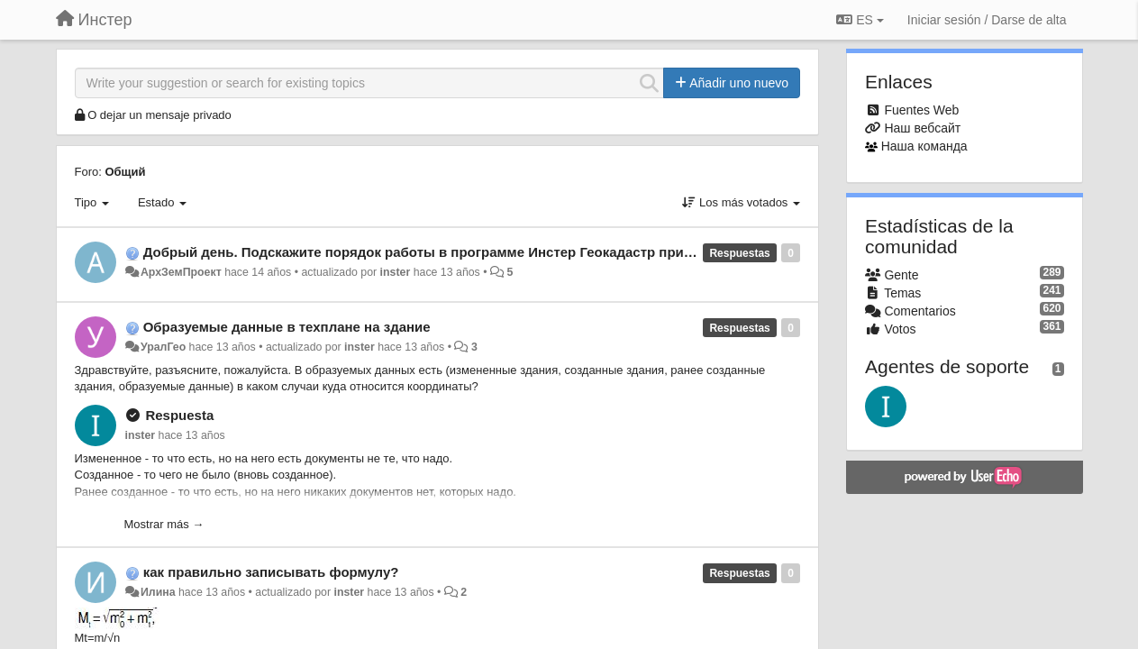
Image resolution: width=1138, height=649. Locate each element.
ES (859, 20)
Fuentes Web (921, 110)
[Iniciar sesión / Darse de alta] (987, 20)
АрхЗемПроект (181, 272)
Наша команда (924, 146)
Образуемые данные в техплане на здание (287, 326)
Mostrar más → (164, 524)
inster (395, 272)
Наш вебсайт (922, 128)
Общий (125, 171)
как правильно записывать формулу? (271, 572)
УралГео (163, 347)
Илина (158, 592)
